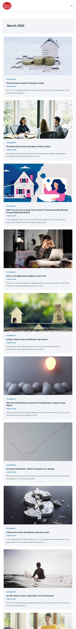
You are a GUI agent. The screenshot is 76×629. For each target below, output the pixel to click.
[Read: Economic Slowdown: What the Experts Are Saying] (38, 442)
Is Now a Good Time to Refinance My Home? (27, 339)
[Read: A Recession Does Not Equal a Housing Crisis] (38, 505)
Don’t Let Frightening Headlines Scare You (26, 276)
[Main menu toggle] (72, 6)
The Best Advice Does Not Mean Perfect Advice (28, 146)
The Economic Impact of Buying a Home (25, 83)
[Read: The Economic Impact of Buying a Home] (38, 56)
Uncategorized (11, 79)
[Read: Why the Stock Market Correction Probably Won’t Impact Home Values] (38, 376)
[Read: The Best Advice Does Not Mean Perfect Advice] (38, 119)
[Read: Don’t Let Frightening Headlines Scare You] (38, 249)
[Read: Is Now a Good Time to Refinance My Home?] (38, 312)
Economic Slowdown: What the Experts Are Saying (30, 469)
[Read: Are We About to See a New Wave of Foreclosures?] (38, 568)
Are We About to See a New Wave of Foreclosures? (30, 596)
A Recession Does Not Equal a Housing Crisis (27, 532)
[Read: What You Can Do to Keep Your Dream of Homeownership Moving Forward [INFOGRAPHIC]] (38, 183)
